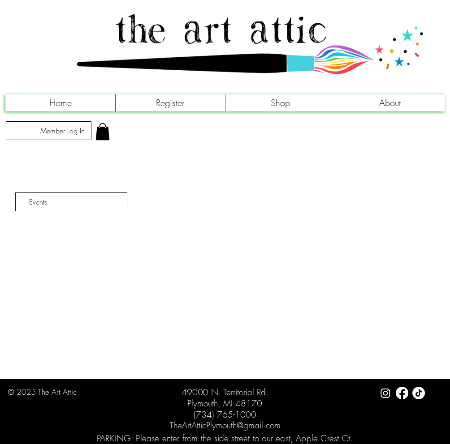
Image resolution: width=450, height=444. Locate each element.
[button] (170, 102)
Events (38, 202)
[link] (102, 131)
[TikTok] (418, 393)
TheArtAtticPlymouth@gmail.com (225, 425)
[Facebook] (402, 393)
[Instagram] (385, 393)
